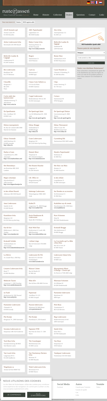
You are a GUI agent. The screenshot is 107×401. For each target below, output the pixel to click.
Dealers (69, 15)
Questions (80, 15)
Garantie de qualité (81, 390)
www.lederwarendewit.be (36, 261)
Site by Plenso (71, 399)
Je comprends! (14, 395)
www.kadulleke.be (59, 208)
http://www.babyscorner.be (37, 48)
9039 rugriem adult (28, 22)
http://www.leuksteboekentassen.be (14, 247)
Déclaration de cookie (64, 399)
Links (101, 15)
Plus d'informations (38, 394)
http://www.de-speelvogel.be (37, 118)
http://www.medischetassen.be (13, 285)
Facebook (60, 387)
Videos (98, 387)
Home (35, 15)
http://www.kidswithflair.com (37, 234)
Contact (92, 15)
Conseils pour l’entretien (83, 387)
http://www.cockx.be (10, 104)
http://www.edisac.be (60, 131)
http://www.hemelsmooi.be (37, 158)
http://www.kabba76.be (36, 208)
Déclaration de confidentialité (53, 399)
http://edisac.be (33, 131)
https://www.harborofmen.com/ (13, 158)
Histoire (46, 15)
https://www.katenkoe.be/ (11, 234)
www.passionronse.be (35, 309)
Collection (57, 15)
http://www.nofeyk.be (10, 297)
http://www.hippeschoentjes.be (13, 184)
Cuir (77, 392)
